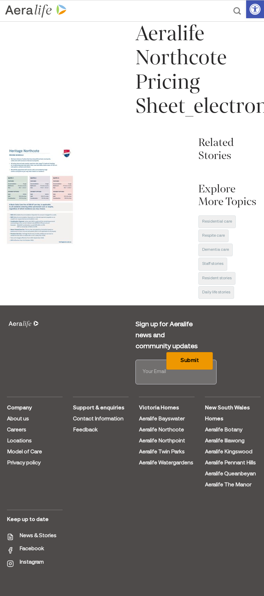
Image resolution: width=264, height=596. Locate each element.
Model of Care (24, 452)
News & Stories (37, 536)
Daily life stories (216, 292)
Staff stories (212, 264)
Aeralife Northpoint (162, 441)
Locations (19, 441)
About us (18, 419)
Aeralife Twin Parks (162, 452)
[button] (255, 9)
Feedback (85, 430)
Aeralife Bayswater (162, 419)
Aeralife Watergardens (166, 463)
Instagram (31, 562)
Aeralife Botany (223, 430)
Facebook (31, 549)
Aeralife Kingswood (228, 452)
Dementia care (215, 250)
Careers (16, 430)
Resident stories (217, 278)
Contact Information (98, 419)
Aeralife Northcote (161, 430)
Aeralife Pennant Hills (230, 463)
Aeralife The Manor (228, 485)
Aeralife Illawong (224, 441)
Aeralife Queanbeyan (230, 474)
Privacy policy (24, 463)
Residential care (217, 222)
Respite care (213, 236)
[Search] (237, 11)
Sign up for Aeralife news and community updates (166, 335)
